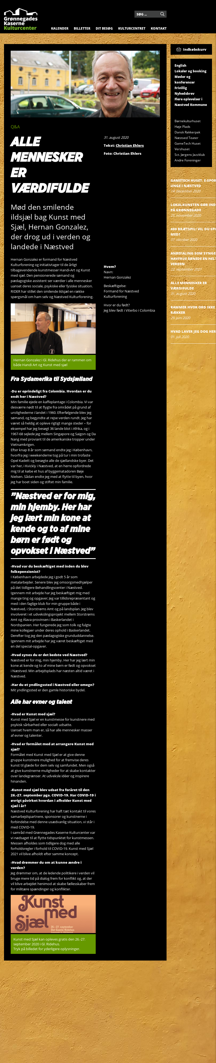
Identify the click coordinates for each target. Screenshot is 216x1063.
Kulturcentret (131, 28)
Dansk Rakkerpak (187, 132)
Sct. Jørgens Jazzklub (190, 154)
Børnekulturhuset (187, 121)
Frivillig (181, 88)
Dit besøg (104, 28)
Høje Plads (182, 126)
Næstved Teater (186, 138)
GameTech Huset (187, 143)
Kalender (59, 28)
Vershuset (182, 149)
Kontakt (159, 28)
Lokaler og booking (190, 71)
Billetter (82, 28)
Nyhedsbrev (184, 93)
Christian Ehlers (130, 145)
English (180, 65)
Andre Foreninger (188, 160)
